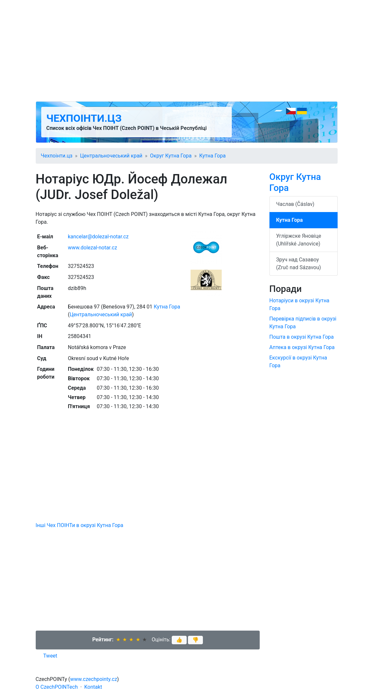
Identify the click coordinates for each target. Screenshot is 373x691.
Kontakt (93, 687)
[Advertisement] (187, 50)
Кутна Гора (212, 156)
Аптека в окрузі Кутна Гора (302, 347)
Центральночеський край (111, 156)
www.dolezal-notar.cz (92, 248)
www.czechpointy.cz (93, 679)
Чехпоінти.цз (84, 118)
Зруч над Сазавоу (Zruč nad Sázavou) (298, 263)
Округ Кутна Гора (171, 156)
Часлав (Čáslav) (295, 204)
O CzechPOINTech (57, 687)
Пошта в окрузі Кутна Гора (301, 337)
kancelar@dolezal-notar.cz (98, 236)
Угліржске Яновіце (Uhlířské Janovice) (298, 240)
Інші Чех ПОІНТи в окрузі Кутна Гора (79, 525)
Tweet (50, 656)
